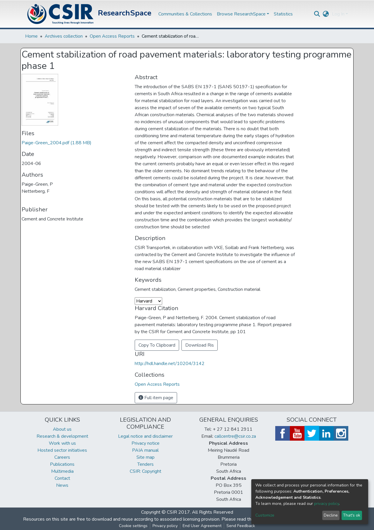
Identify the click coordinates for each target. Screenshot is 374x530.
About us (62, 429)
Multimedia (62, 471)
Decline (331, 515)
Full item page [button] (155, 398)
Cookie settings (133, 526)
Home (31, 36)
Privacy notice (145, 443)
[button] (326, 14)
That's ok (351, 515)
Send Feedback (240, 526)
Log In (338, 14)
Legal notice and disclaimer (145, 436)
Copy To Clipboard (156, 345)
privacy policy (326, 503)
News (62, 485)
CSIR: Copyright (145, 471)
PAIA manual (145, 450)
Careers (62, 457)
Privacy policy (165, 526)
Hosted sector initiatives (62, 450)
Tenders (145, 464)
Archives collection (64, 36)
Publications (62, 464)
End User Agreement (202, 526)
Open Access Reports (112, 36)
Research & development (62, 436)
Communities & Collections (185, 14)
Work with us (62, 443)
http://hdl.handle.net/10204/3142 (170, 363)
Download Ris (199, 345)
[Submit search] (317, 14)
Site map (145, 457)
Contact (62, 478)
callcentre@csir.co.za (235, 436)
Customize (264, 515)
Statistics (283, 14)
